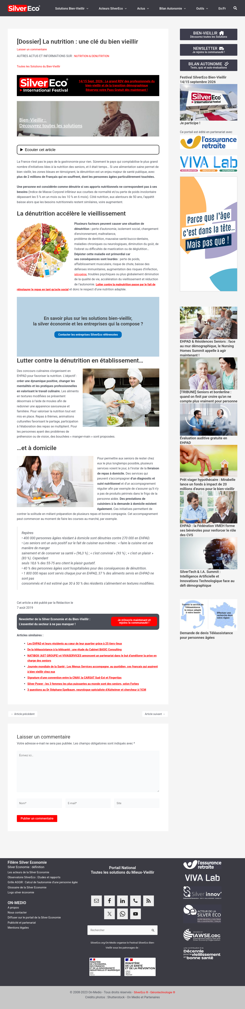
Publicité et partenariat (23, 927)
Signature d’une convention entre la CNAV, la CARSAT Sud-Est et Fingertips (79, 678)
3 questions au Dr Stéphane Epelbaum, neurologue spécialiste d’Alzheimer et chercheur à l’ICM (92, 690)
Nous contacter (18, 917)
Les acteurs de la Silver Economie (30, 871)
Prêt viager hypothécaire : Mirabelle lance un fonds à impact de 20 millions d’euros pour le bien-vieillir (205, 492)
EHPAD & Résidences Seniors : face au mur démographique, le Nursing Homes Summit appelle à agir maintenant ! (207, 349)
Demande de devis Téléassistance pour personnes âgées (207, 647)
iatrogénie (81, 274)
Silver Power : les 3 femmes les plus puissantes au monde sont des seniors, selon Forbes (88, 684)
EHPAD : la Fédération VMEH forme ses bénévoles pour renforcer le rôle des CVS (204, 540)
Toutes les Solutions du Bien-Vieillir (41, 66)
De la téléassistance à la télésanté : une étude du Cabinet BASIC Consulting (79, 650)
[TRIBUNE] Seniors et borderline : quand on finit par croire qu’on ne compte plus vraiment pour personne (208, 400)
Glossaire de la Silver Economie (29, 892)
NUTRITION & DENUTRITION (93, 56)
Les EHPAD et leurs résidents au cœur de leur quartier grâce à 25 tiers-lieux (79, 643)
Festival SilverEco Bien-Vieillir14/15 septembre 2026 (205, 80)
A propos (14, 912)
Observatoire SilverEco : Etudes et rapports (36, 877)
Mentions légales (19, 932)
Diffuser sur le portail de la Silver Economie (37, 922)
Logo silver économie (22, 897)
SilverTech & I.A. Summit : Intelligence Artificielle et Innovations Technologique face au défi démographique (207, 588)
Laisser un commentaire (33, 49)
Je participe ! (191, 123)
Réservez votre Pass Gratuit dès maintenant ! (117, 90)
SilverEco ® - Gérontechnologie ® (154, 992)
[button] (95, 8)
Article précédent (23, 714)
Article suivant (155, 714)
